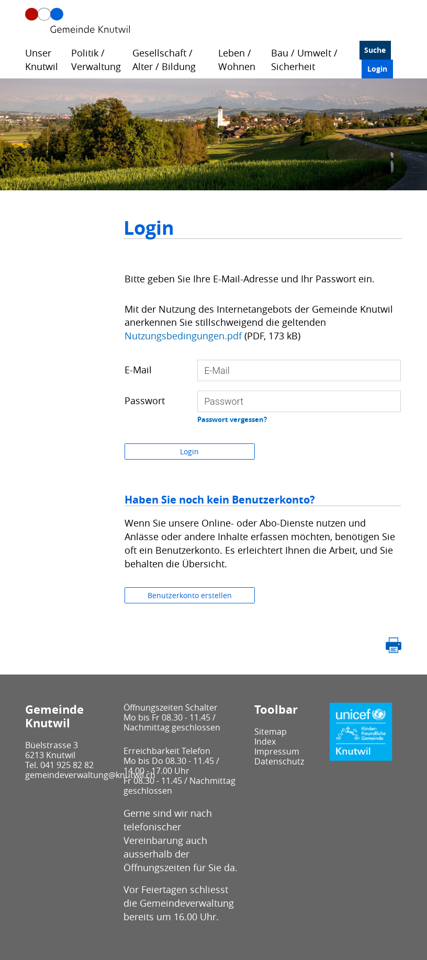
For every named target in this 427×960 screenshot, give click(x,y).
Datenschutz (279, 761)
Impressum (276, 751)
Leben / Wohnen (236, 60)
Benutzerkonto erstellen (190, 595)
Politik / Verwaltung (96, 60)
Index (265, 741)
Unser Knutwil (41, 60)
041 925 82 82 (67, 765)
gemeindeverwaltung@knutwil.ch (90, 775)
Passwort (145, 400)
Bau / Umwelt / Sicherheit (304, 60)
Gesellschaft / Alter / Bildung (164, 60)
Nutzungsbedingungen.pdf (183, 335)
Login (377, 69)
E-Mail (138, 369)
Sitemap (270, 731)
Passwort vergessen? (232, 419)
